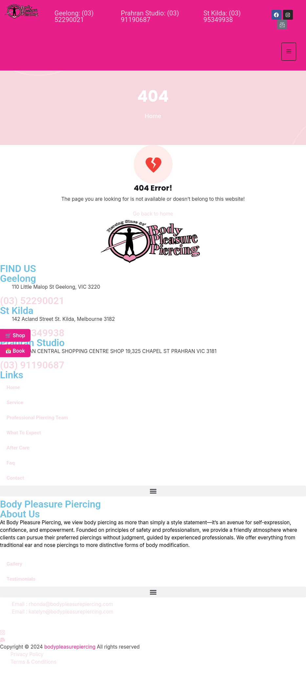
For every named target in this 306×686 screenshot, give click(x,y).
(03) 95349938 (32, 333)
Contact (15, 478)
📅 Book (15, 351)
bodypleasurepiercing (69, 647)
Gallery (14, 564)
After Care (18, 448)
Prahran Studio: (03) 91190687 (150, 16)
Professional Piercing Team (37, 418)
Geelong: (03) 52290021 (73, 16)
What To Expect (24, 433)
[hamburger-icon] (288, 52)
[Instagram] (2, 632)
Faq (11, 463)
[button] (153, 491)
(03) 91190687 (32, 365)
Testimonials (21, 579)
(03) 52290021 (32, 301)
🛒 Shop (15, 335)
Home (13, 387)
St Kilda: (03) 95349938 (222, 16)
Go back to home (153, 214)
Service (15, 402)
